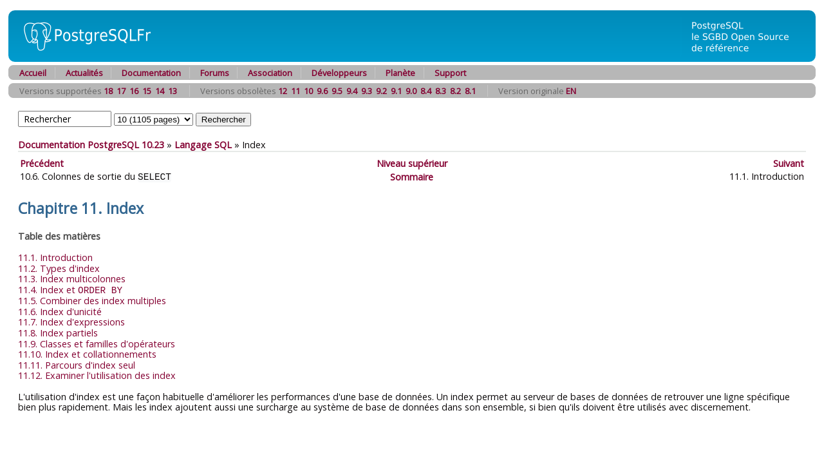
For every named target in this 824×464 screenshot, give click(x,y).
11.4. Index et (70, 289)
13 (172, 91)
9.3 (366, 91)
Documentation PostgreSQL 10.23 (91, 145)
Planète (400, 73)
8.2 (455, 91)
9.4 (351, 91)
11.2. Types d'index (59, 268)
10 (308, 91)
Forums (214, 73)
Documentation (151, 73)
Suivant (788, 163)
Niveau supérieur (412, 163)
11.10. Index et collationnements (87, 353)
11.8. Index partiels (58, 331)
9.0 (411, 91)
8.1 (470, 91)
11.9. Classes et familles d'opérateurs (96, 342)
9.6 (322, 91)
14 (159, 91)
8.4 (425, 91)
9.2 (381, 91)
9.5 (337, 91)
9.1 (396, 91)
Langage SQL (203, 145)
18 (108, 91)
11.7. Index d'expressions (71, 320)
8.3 (440, 91)
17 (121, 91)
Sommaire (411, 176)
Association (270, 73)
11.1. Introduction (55, 257)
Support (450, 73)
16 (133, 91)
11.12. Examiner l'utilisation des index (97, 374)
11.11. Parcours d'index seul (76, 364)
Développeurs (339, 73)
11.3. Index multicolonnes (72, 278)
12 (282, 91)
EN (571, 91)
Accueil (32, 73)
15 (146, 91)
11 (295, 91)
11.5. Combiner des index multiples (92, 299)
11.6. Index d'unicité (60, 310)
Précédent (42, 163)
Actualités (84, 73)
